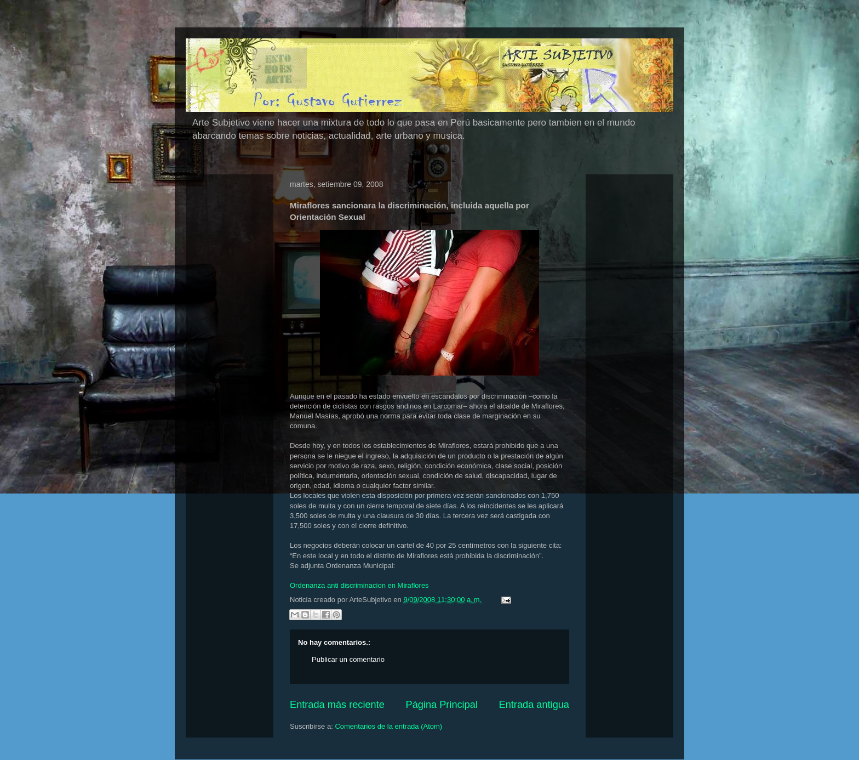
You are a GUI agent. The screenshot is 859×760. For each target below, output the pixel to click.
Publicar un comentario (348, 659)
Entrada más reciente (337, 704)
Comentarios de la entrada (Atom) (388, 726)
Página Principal (442, 704)
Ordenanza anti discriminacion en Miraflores (359, 585)
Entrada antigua (534, 704)
